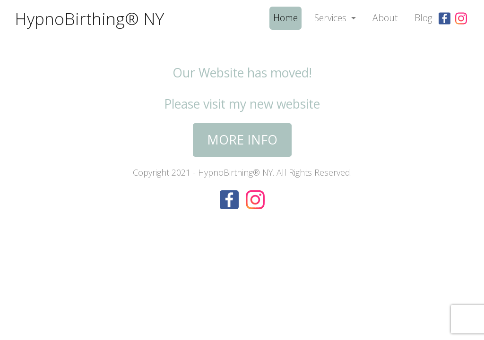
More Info (242, 139)
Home (285, 17)
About (385, 17)
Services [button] (331, 17)
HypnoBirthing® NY (89, 18)
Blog (423, 17)
